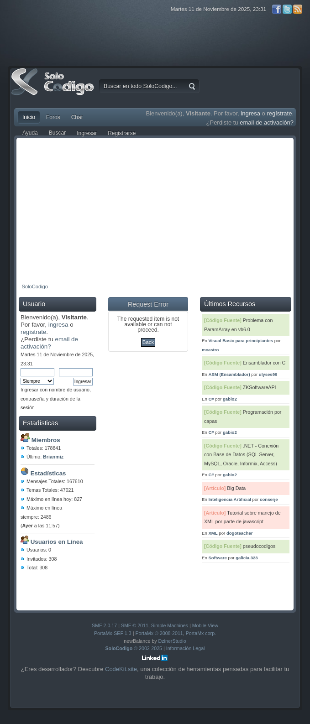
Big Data (236, 488)
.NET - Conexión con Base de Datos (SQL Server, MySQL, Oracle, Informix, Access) (241, 454)
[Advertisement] (155, 208)
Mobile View (205, 625)
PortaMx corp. (201, 633)
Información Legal (185, 648)
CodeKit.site (121, 669)
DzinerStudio (172, 641)
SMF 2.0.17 (104, 625)
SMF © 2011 (134, 625)
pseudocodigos (259, 546)
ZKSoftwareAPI (259, 387)
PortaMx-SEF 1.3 (112, 633)
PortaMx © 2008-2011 (159, 633)
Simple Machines (169, 625)
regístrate (279, 113)
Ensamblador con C (264, 362)
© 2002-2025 (134, 648)
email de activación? (267, 122)
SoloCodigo (53, 88)
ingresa (250, 113)
